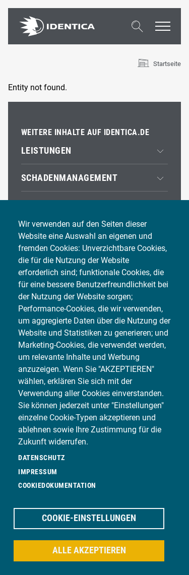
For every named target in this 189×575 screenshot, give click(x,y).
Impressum (37, 472)
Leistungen (46, 151)
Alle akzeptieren (89, 550)
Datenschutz (41, 458)
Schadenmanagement (69, 178)
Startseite (167, 64)
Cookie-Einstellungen (89, 518)
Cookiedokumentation (57, 485)
